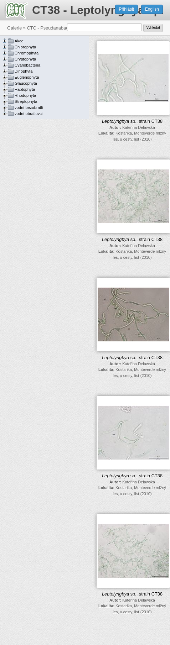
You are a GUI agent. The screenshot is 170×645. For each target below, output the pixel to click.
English (152, 9)
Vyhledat (153, 28)
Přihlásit (126, 9)
